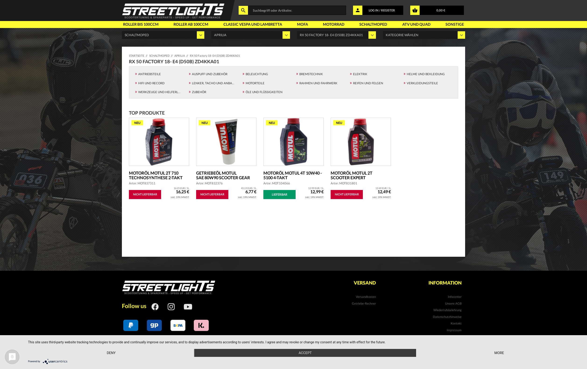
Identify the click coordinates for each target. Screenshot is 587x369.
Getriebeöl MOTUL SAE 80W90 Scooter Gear (223, 175)
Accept (305, 353)
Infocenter (455, 297)
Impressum (454, 330)
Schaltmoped (373, 24)
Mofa (302, 24)
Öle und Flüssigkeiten (264, 92)
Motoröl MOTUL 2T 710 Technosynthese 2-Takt (156, 175)
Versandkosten (366, 297)
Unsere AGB (453, 303)
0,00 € (440, 10)
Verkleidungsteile (422, 83)
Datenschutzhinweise (447, 317)
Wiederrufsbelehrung (447, 310)
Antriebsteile (149, 74)
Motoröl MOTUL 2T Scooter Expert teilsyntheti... (351, 175)
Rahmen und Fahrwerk (318, 83)
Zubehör (199, 92)
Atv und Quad (416, 24)
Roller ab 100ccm (190, 24)
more (499, 353)
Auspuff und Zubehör (209, 74)
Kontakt (456, 323)
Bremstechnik (311, 74)
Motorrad (333, 24)
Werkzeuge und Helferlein (160, 92)
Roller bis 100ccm (141, 24)
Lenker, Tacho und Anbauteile (217, 83)
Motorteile (255, 83)
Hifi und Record (151, 83)
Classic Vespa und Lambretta (252, 24)
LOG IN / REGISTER (382, 10)
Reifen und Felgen (368, 83)
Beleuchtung (257, 74)
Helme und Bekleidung (426, 74)
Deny (111, 353)
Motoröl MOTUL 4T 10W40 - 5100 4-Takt (292, 175)
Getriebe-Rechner (364, 303)
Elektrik (360, 74)
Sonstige (455, 24)
